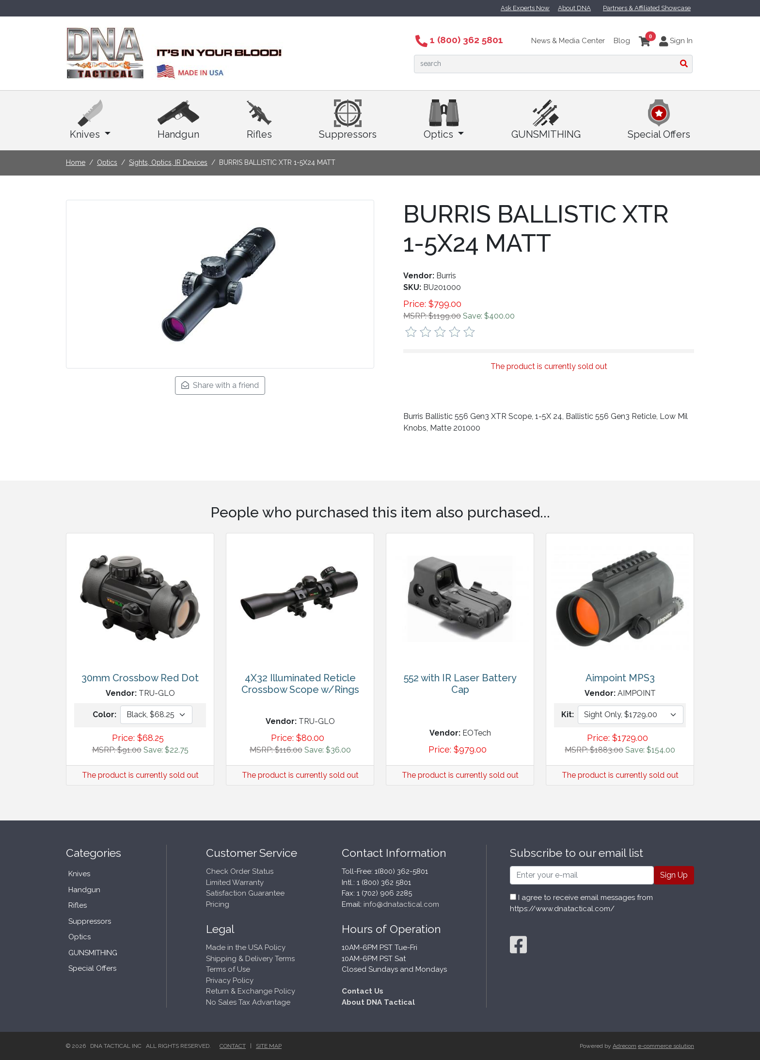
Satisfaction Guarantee (245, 893)
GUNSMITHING (546, 119)
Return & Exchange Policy (250, 991)
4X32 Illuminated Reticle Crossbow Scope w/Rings (300, 683)
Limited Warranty (235, 882)
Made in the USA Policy (245, 947)
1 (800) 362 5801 (459, 39)
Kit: (567, 714)
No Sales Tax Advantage (248, 1002)
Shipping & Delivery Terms (250, 958)
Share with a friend (220, 385)
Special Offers (659, 119)
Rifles (259, 119)
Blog (622, 40)
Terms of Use (228, 969)
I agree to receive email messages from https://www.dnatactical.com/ (581, 903)
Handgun (178, 119)
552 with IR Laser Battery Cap (460, 683)
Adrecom (624, 1046)
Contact (233, 1046)
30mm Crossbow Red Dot (140, 678)
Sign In (676, 40)
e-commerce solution (666, 1046)
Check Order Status (239, 871)
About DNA (574, 8)
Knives (90, 119)
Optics (444, 119)
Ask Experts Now (525, 8)
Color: (104, 714)
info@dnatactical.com (401, 904)
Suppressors (348, 119)
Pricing (217, 904)
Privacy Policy (229, 980)
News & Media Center (568, 40)
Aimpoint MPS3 (620, 678)
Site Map (269, 1046)
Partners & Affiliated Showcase (647, 8)
